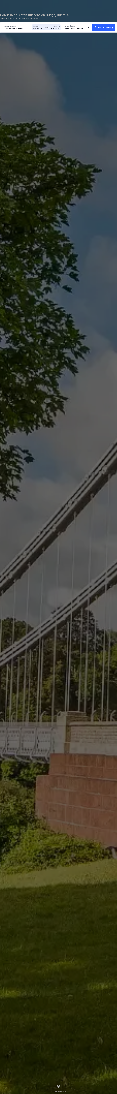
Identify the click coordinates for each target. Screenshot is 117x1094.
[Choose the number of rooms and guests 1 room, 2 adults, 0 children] (76, 27)
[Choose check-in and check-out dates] (39, 27)
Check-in (36, 26)
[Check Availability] (103, 27)
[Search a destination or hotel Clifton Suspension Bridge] (16, 27)
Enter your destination (10, 26)
